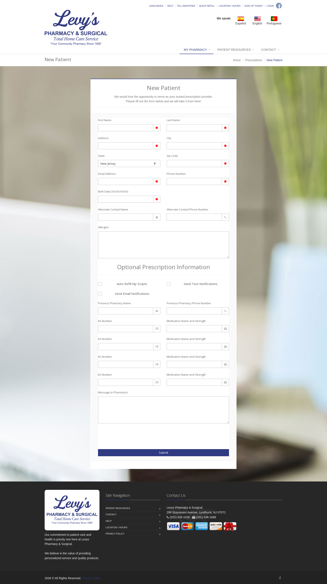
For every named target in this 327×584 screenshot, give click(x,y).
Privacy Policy (115, 533)
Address (103, 138)
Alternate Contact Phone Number (187, 209)
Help (170, 6)
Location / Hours (229, 6)
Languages (156, 6)
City (169, 138)
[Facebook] (279, 6)
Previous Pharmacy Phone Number (189, 303)
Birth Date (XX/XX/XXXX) (113, 191)
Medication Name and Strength (186, 321)
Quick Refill (207, 6)
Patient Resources (234, 49)
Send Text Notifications (192, 284)
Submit (163, 453)
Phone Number (176, 174)
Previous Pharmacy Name (114, 303)
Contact (268, 49)
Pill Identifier (186, 6)
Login (270, 6)
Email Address (107, 174)
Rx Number (105, 321)
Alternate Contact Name (113, 209)
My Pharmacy (195, 49)
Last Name (173, 120)
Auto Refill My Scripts (122, 284)
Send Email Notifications (123, 293)
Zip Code (172, 156)
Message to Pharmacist (113, 392)
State (101, 156)
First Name (104, 120)
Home (237, 60)
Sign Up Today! (253, 6)
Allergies (103, 227)
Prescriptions (253, 60)
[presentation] (122, 434)
